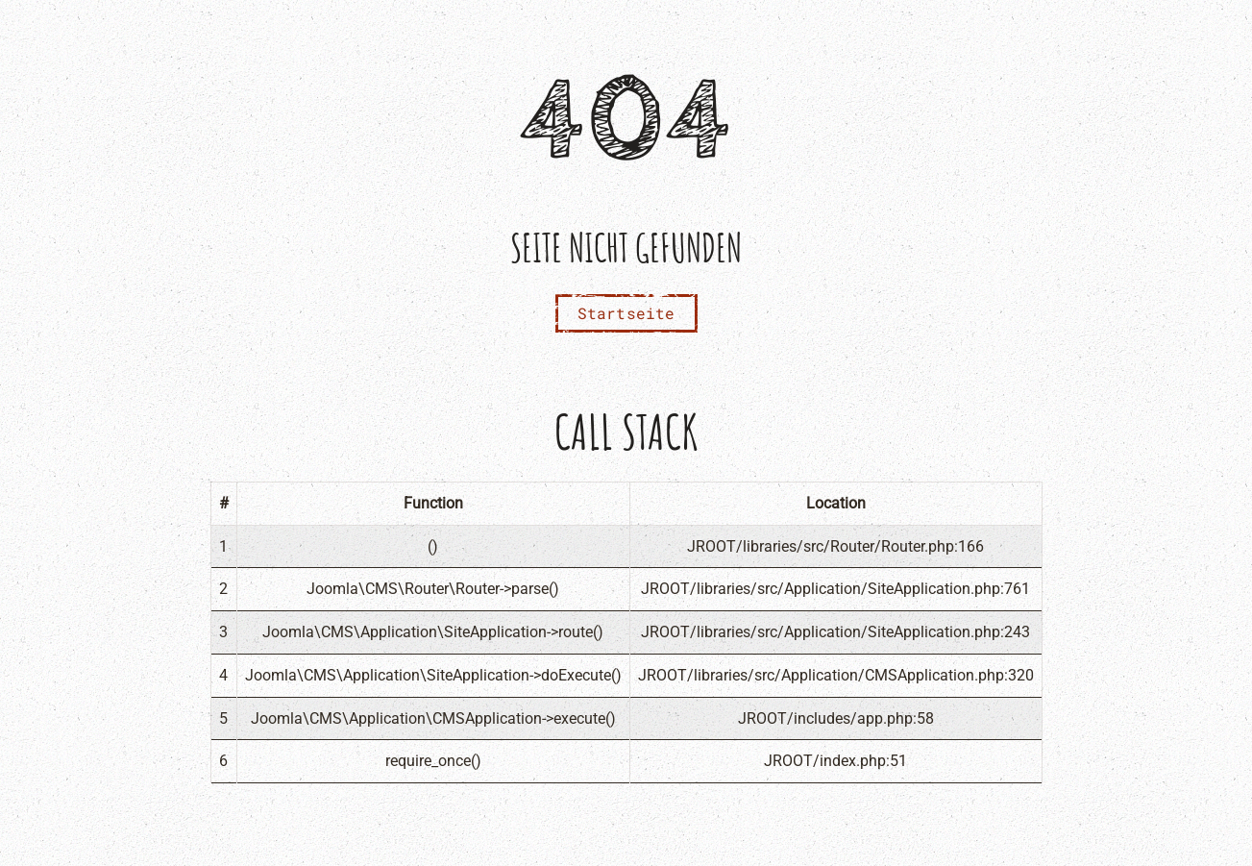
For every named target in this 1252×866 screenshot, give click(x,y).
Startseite (626, 313)
